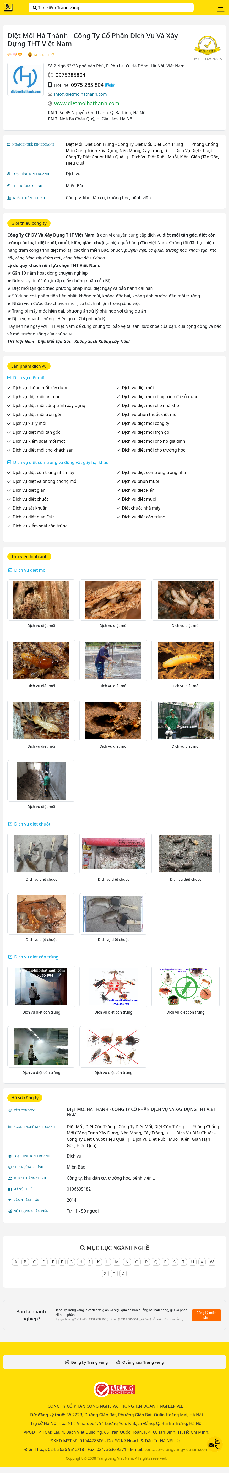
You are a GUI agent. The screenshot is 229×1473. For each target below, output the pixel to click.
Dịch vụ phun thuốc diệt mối (149, 414)
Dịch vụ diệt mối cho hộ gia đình (153, 441)
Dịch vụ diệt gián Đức (33, 517)
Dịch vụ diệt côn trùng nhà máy (43, 472)
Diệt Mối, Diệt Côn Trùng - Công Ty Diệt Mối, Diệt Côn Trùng (124, 144)
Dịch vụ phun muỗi (140, 481)
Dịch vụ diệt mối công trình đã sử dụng (160, 396)
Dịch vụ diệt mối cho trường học (153, 450)
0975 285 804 (87, 84)
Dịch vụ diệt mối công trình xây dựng (49, 405)
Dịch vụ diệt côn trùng (143, 517)
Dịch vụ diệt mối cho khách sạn (43, 450)
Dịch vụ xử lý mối (29, 423)
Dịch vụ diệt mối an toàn (37, 396)
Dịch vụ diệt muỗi (139, 499)
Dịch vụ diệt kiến (138, 490)
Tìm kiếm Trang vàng (56, 7)
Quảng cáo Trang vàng (143, 1362)
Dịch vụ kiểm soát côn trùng (40, 526)
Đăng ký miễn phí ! (206, 1315)
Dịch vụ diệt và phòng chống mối (45, 481)
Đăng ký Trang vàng (89, 1362)
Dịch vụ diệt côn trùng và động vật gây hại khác (60, 462)
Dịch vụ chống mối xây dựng (41, 387)
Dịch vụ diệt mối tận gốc (36, 432)
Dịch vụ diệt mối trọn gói (37, 414)
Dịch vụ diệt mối (29, 378)
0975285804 (70, 74)
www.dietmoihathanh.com (86, 103)
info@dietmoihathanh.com (80, 94)
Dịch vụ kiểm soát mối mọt (39, 441)
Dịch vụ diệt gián (29, 490)
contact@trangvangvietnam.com (176, 1449)
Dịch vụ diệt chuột (30, 499)
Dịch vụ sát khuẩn (30, 508)
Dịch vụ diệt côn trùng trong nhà (154, 472)
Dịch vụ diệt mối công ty (145, 423)
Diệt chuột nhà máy (141, 508)
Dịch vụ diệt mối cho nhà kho (150, 405)
